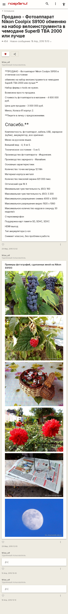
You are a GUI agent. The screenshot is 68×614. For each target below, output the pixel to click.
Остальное (8, 11)
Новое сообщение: (20, 41)
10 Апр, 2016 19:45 (9, 573)
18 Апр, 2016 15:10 (41, 41)
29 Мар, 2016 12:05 (9, 546)
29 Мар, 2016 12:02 (9, 249)
